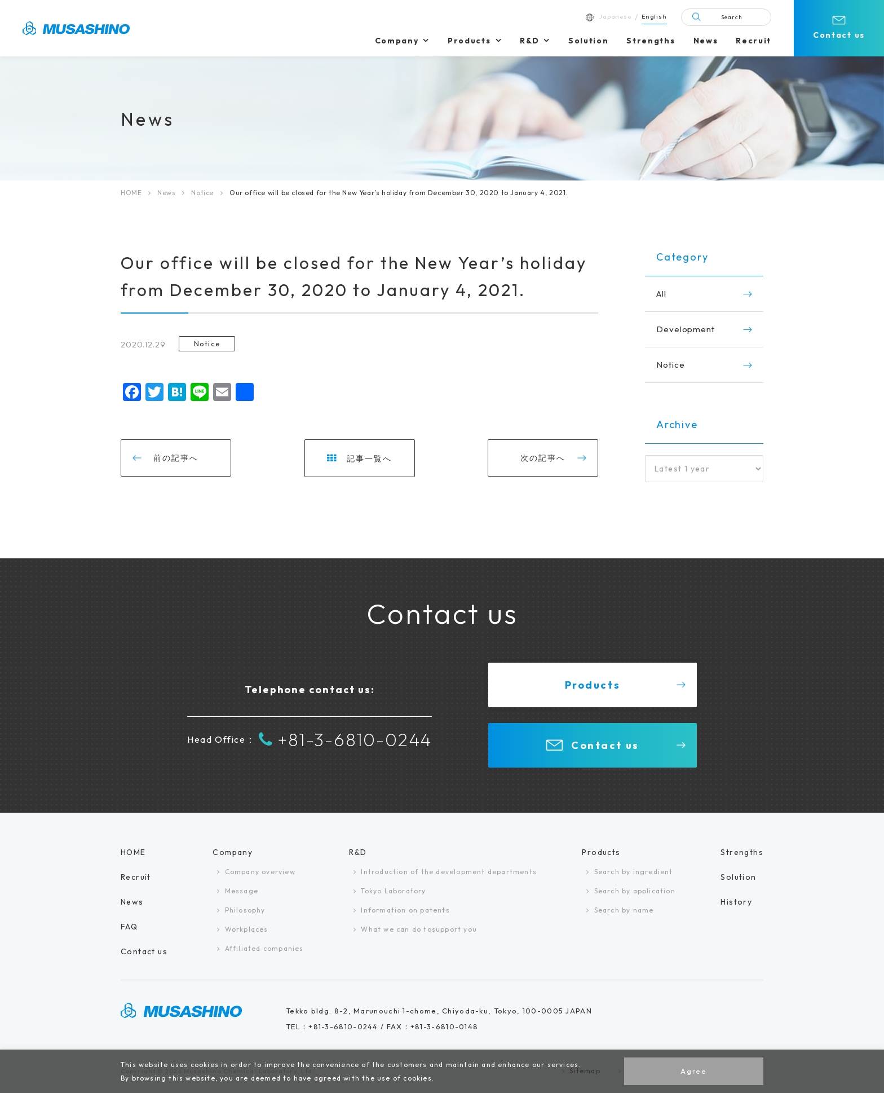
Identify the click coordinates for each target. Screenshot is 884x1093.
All (661, 293)
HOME (131, 192)
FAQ (129, 927)
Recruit (753, 41)
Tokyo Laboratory (393, 891)
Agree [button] (693, 1071)
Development (685, 329)
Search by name (624, 910)
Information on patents (405, 910)
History (736, 902)
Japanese (615, 16)
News (705, 41)
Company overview (260, 871)
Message (241, 891)
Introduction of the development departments (449, 871)
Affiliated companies (264, 948)
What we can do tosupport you (419, 929)
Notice (202, 192)
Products (469, 41)
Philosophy (245, 910)
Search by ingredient (633, 871)
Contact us (839, 35)
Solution (588, 41)
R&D (529, 41)
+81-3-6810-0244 (345, 739)
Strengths (650, 41)
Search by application (634, 891)
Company (397, 41)
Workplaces (246, 929)
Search (731, 17)
